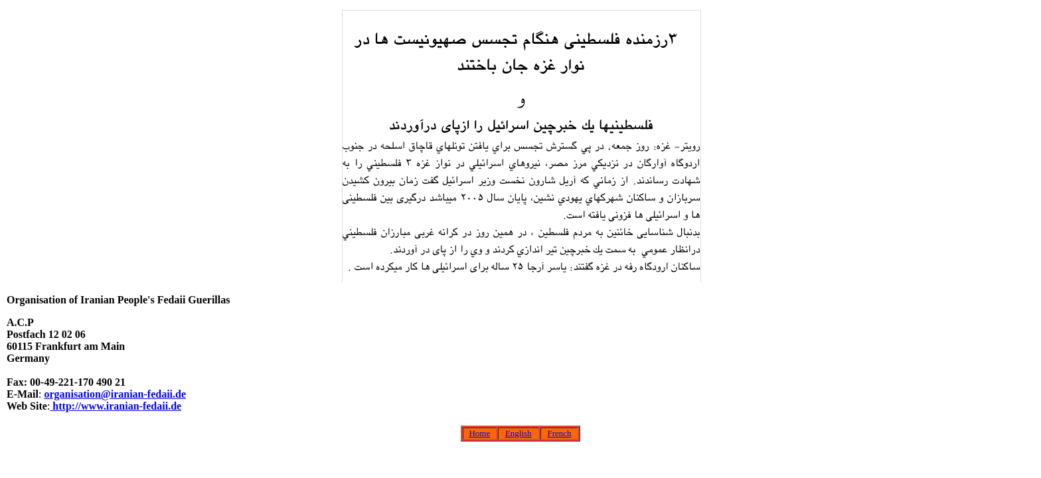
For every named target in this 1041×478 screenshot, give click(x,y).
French (559, 433)
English (518, 433)
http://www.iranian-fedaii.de (115, 406)
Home (479, 433)
